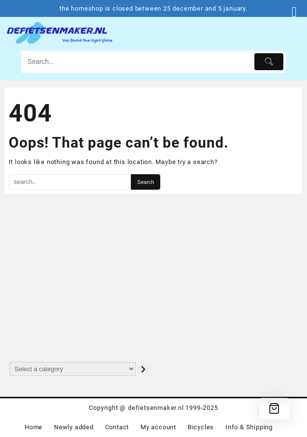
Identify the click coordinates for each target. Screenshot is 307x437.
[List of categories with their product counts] (73, 369)
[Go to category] (144, 369)
